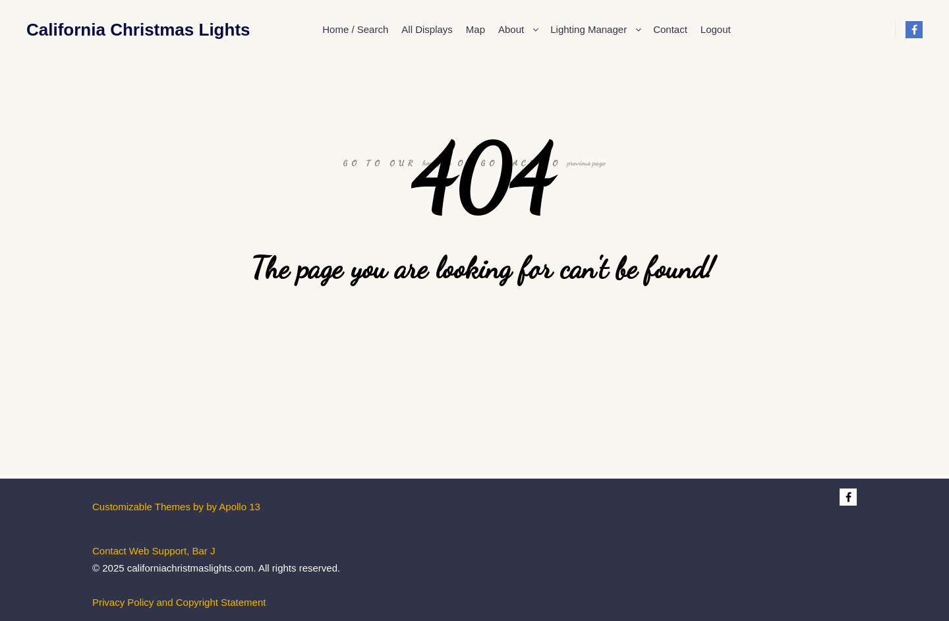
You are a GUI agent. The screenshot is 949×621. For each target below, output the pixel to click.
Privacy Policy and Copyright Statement (179, 602)
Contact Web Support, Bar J (153, 550)
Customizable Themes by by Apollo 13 (176, 506)
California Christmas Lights (92, 30)
